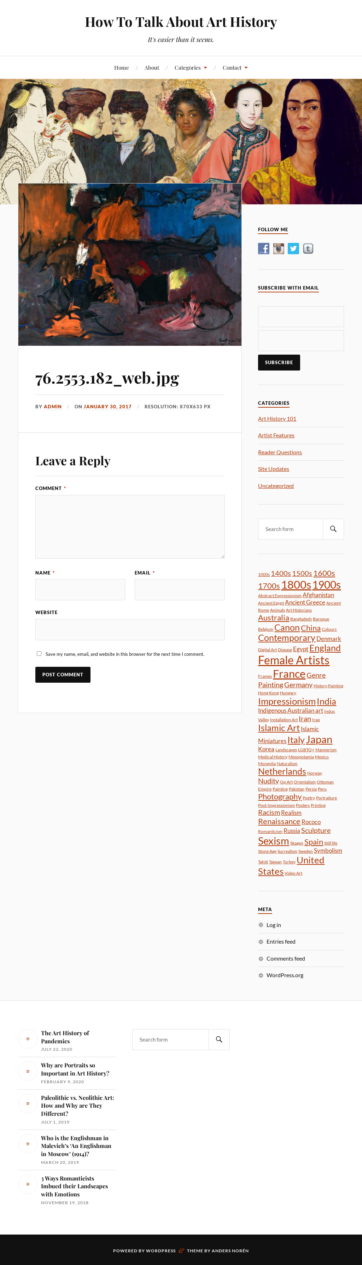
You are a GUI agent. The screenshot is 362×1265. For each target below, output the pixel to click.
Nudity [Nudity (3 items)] (268, 780)
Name (45, 573)
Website (46, 612)
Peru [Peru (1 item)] (322, 789)
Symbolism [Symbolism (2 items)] (328, 850)
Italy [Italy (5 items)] (296, 740)
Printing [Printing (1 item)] (318, 805)
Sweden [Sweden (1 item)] (305, 851)
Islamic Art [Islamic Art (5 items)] (279, 728)
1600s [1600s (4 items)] (324, 573)
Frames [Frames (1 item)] (265, 676)
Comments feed (286, 958)
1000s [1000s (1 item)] (264, 574)
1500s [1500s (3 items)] (302, 573)
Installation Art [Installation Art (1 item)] (284, 719)
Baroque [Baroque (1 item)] (321, 619)
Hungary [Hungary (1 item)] (288, 692)
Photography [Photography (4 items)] (280, 796)
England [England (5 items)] (325, 648)
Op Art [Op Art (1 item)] (286, 782)
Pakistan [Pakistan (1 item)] (296, 789)
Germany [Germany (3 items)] (298, 684)
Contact (232, 67)
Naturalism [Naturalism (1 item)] (287, 763)
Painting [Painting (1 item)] (280, 789)
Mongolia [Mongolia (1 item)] (267, 763)
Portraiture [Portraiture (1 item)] (326, 797)
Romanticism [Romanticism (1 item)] (270, 831)
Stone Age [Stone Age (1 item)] (267, 851)
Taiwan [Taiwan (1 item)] (275, 861)
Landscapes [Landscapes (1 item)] (286, 749)
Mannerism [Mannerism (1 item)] (326, 749)
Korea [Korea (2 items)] (266, 749)
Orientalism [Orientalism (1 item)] (305, 782)
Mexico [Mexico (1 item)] (322, 756)
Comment (50, 488)
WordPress (161, 1250)
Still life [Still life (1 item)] (330, 843)
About (152, 67)
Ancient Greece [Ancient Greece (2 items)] (305, 602)
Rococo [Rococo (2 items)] (311, 822)
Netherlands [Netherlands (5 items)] (282, 771)
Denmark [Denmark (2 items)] (328, 638)
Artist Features (276, 435)
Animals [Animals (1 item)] (277, 610)
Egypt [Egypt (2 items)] (300, 649)
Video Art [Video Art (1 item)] (293, 873)
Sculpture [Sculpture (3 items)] (316, 830)
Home (121, 67)
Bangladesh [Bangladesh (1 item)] (301, 619)
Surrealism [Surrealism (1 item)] (287, 851)
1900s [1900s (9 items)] (326, 584)
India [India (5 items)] (326, 701)
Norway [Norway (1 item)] (314, 773)
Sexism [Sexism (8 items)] (273, 840)
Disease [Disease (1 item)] (285, 649)
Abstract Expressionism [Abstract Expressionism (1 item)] (280, 595)
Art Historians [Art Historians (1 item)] (299, 610)
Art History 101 (277, 418)
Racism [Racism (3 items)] (269, 812)
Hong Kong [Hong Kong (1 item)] (268, 692)
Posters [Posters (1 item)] (303, 805)
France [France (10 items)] (289, 673)
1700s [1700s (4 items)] (269, 585)
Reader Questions (280, 452)
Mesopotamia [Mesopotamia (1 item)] (301, 756)
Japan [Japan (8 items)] (319, 739)
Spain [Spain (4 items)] (313, 841)
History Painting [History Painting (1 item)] (328, 685)
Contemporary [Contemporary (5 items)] (286, 637)
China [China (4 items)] (311, 627)
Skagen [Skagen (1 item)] (296, 843)
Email (145, 573)
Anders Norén (230, 1250)
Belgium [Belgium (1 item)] (265, 629)
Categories (188, 67)
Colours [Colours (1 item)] (329, 629)
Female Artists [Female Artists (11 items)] (293, 660)
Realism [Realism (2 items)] (291, 812)
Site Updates (273, 468)
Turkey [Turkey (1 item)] (289, 861)
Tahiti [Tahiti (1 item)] (263, 861)
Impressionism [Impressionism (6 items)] (287, 701)
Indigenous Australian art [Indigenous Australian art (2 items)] (290, 710)
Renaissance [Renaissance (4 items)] (279, 821)
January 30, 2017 (108, 406)
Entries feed (281, 941)
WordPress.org (285, 975)
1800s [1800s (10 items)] (296, 584)
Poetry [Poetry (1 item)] (309, 797)
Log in (274, 924)
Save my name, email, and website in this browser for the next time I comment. (125, 654)
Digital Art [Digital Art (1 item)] (267, 649)
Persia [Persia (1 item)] (311, 789)
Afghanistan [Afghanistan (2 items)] (318, 595)
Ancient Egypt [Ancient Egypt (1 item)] (271, 603)
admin (53, 406)
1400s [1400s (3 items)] (281, 573)
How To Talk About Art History (181, 21)
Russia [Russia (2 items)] (292, 830)
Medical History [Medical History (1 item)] (272, 756)
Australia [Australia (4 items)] (273, 617)
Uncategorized (276, 485)
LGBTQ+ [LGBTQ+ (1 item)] (306, 749)
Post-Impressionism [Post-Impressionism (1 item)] (276, 805)
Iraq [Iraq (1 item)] (316, 719)
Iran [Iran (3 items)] (305, 718)
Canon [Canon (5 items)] (287, 627)
